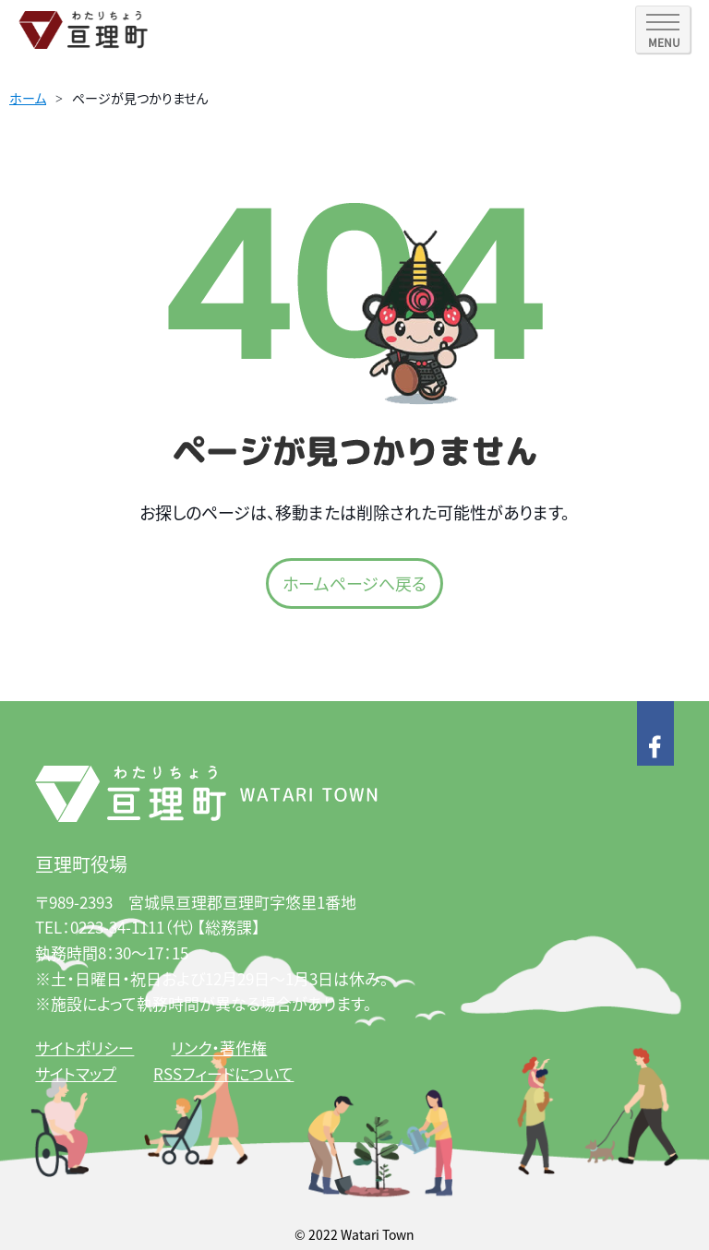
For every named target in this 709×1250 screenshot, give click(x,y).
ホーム (27, 98)
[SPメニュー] (663, 30)
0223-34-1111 (117, 926)
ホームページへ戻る (354, 583)
